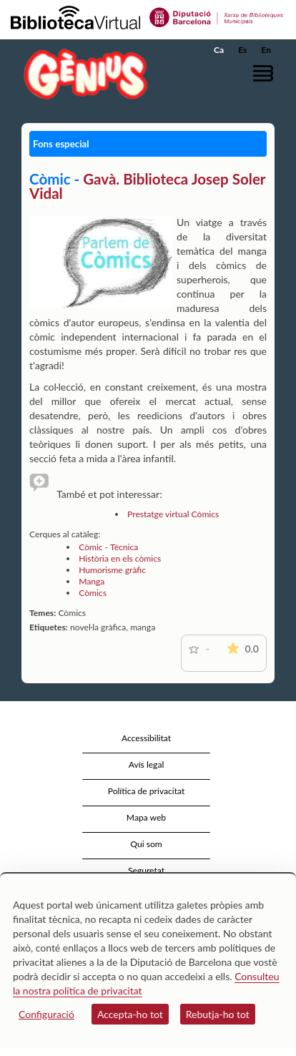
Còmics (93, 592)
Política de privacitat (146, 791)
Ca (219, 49)
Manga (91, 581)
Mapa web (146, 817)
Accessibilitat (146, 738)
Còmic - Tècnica (108, 547)
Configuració (46, 1014)
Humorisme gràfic (112, 569)
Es (242, 49)
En (266, 49)
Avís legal (146, 764)
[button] (265, 73)
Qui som (146, 844)
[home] (82, 74)
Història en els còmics (120, 558)
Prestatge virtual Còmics (173, 514)
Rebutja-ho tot (218, 1014)
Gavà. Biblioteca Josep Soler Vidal (147, 186)
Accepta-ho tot (130, 1014)
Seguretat (146, 870)
